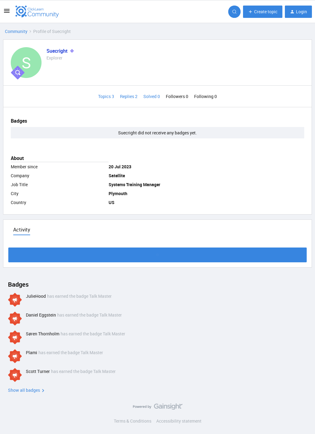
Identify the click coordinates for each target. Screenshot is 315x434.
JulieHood (36, 296)
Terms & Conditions (132, 421)
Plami (31, 352)
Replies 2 (129, 96)
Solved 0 (152, 96)
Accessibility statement (178, 421)
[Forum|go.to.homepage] (37, 12)
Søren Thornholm (42, 334)
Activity (21, 229)
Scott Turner (38, 371)
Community (16, 31)
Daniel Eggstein (41, 315)
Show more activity (157, 253)
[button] (6, 13)
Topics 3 (106, 96)
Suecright (57, 50)
